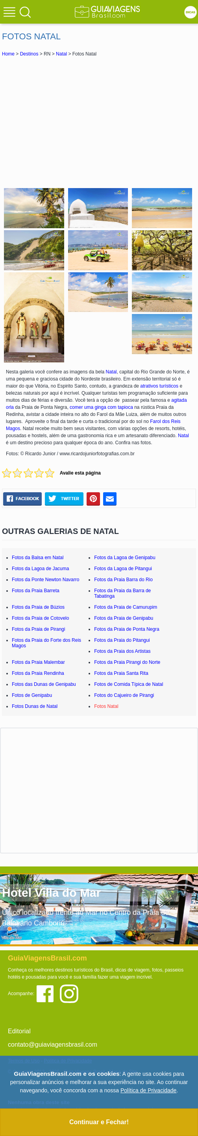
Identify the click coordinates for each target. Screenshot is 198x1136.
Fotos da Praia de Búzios (38, 607)
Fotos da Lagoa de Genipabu (124, 557)
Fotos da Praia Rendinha (38, 673)
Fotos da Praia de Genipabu (123, 618)
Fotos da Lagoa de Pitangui (123, 568)
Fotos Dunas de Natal (34, 706)
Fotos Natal (106, 706)
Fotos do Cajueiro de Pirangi (124, 695)
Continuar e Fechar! (99, 1122)
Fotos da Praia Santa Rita (121, 673)
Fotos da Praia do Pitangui (122, 640)
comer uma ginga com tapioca (101, 407)
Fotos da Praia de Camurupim (125, 607)
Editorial (19, 1031)
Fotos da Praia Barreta (35, 590)
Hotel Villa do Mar (51, 892)
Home (8, 54)
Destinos (29, 54)
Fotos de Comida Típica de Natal (128, 684)
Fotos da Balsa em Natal (37, 557)
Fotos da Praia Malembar (38, 662)
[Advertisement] (99, 121)
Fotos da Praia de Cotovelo (40, 618)
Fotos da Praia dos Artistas (122, 651)
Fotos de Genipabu (32, 695)
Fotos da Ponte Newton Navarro (45, 579)
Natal (61, 54)
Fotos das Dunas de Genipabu (44, 684)
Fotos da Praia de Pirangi (38, 629)
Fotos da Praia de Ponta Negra (126, 629)
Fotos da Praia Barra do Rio (123, 579)
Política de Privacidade (148, 1090)
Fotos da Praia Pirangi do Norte (127, 662)
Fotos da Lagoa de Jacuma (40, 568)
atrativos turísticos (159, 386)
